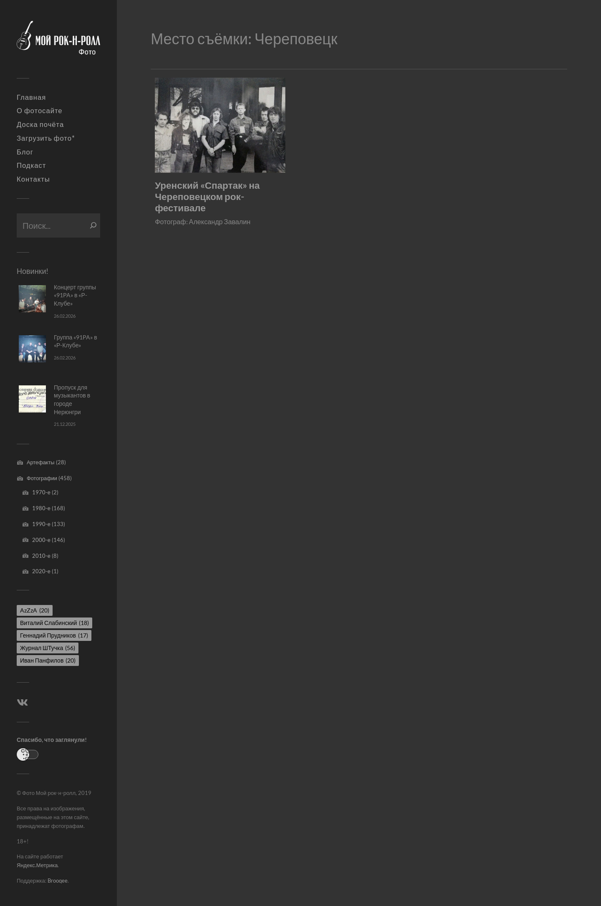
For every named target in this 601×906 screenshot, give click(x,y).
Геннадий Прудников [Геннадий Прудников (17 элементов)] (54, 635)
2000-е (41, 540)
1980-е (41, 508)
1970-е (41, 492)
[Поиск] (93, 225)
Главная (31, 97)
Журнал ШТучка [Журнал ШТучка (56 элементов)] (47, 647)
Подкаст (31, 165)
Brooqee (58, 880)
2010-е (41, 555)
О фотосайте (40, 110)
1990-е (41, 524)
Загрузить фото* (46, 138)
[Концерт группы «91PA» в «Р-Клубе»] (32, 298)
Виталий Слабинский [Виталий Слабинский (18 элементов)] (54, 622)
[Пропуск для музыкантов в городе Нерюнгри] (32, 399)
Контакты (33, 179)
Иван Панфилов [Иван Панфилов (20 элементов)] (48, 660)
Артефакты (41, 462)
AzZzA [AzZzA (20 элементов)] (34, 610)
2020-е (41, 571)
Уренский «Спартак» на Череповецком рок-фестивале (207, 196)
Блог (25, 152)
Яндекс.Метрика (37, 865)
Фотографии (42, 478)
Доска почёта (40, 124)
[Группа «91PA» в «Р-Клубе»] (32, 348)
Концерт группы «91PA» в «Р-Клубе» (75, 295)
